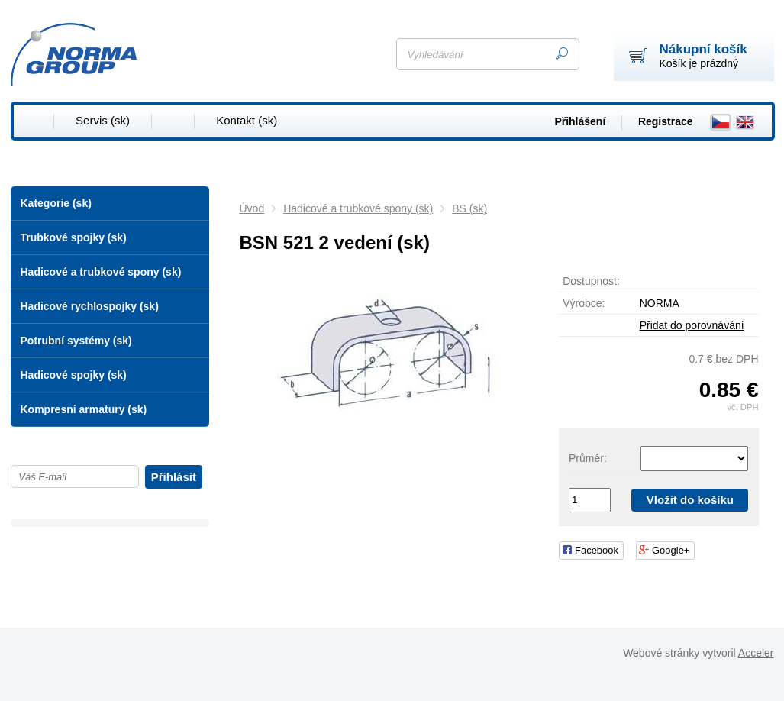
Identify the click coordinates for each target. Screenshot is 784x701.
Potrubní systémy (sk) (76, 340)
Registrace (665, 121)
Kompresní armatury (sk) (84, 409)
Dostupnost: (591, 281)
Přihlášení (579, 121)
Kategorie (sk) (56, 203)
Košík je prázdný (703, 55)
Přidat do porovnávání (692, 325)
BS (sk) (469, 208)
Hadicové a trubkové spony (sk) (101, 272)
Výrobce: (584, 303)
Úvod (252, 208)
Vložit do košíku (690, 499)
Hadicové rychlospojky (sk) (90, 306)
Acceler (756, 653)
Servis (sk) (103, 120)
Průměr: (588, 458)
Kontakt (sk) (246, 120)
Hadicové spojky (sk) (74, 375)
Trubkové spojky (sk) (74, 237)
